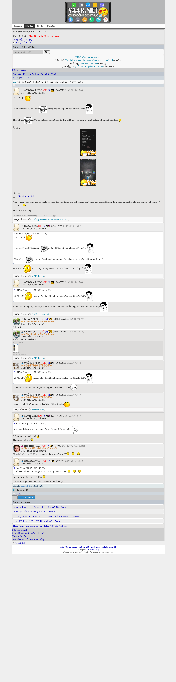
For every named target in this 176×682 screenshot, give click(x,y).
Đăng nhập (18, 39)
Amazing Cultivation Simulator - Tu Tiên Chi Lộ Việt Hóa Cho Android (46, 516)
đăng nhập (26, 486)
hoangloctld (45, 314)
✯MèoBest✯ (38, 276)
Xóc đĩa (40, 26)
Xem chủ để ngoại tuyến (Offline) (28, 533)
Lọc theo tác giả (19, 530)
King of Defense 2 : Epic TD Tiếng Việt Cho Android (37, 521)
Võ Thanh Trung (92, 549)
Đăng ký (29, 39)
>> (19, 85)
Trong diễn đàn (19, 536)
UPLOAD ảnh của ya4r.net (88, 57)
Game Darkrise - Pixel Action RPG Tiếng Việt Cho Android (40, 507)
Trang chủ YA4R (23, 42)
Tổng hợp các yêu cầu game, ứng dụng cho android (89, 60)
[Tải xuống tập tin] (25, 196)
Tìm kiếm (16, 78)
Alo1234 (64, 219)
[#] (49, 90)
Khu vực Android (31, 74)
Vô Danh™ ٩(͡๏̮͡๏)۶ (49, 219)
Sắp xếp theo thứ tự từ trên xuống (28, 539)
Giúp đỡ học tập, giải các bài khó (87, 66)
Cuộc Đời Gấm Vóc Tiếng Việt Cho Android (34, 511)
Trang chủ (18, 26)
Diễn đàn (17, 74)
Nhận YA (51, 26)
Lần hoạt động (19, 70)
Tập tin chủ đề (25, 78)
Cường (35, 219)
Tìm (46, 52)
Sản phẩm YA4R (49, 74)
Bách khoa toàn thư (89, 63)
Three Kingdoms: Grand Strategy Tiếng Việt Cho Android (40, 526)
